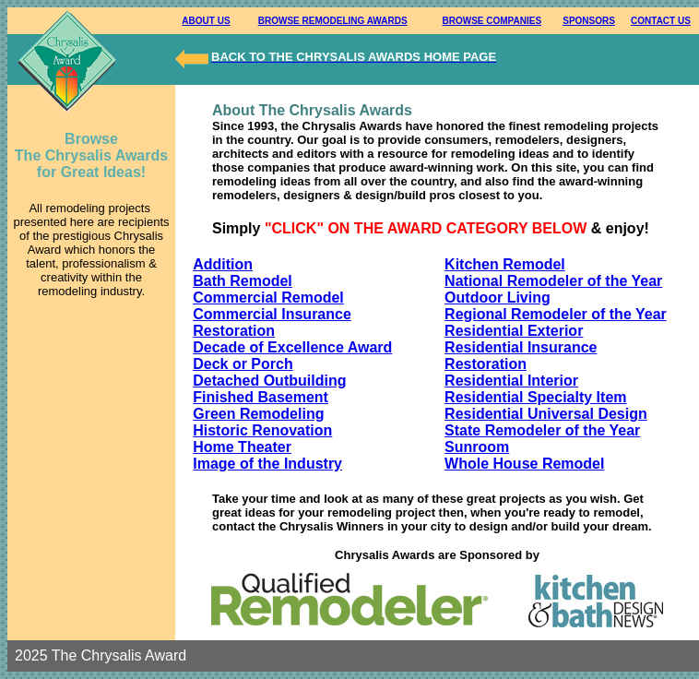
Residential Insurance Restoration (520, 356)
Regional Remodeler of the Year (555, 314)
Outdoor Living (497, 297)
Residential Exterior (513, 331)
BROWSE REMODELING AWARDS (333, 21)
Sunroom (476, 447)
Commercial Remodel (268, 297)
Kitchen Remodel (504, 264)
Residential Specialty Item (535, 397)
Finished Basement (260, 397)
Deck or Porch (242, 364)
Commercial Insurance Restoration (272, 322)
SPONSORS (589, 21)
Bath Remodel (242, 281)
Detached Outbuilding (269, 380)
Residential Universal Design (545, 414)
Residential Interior (511, 380)
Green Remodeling (258, 414)
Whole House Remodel (524, 463)
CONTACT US (661, 21)
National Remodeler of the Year (553, 281)
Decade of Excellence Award (292, 347)
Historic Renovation (262, 430)
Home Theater (242, 447)
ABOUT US (206, 21)
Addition (223, 264)
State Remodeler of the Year (542, 430)
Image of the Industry (267, 463)
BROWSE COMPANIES (492, 21)
